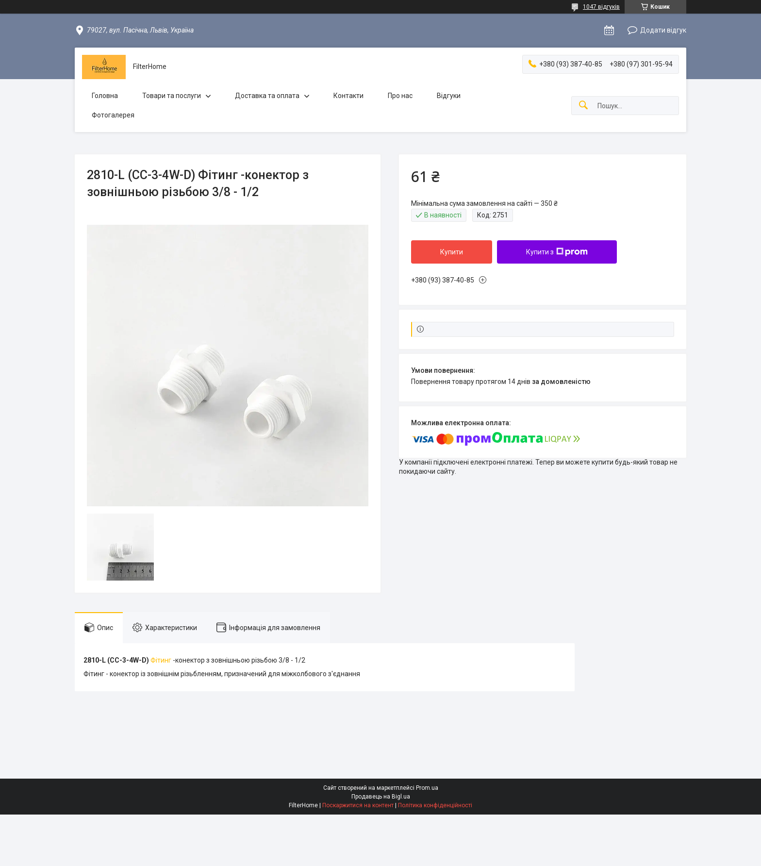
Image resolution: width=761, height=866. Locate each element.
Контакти (348, 96)
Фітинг (160, 660)
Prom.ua (427, 787)
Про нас (400, 96)
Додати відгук (663, 30)
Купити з (557, 252)
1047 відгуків (601, 6)
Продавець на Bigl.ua (380, 796)
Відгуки (449, 96)
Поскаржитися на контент (358, 805)
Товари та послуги (171, 96)
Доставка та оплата (267, 96)
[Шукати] (583, 105)
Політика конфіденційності (435, 805)
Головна (105, 96)
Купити (451, 252)
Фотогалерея (113, 115)
